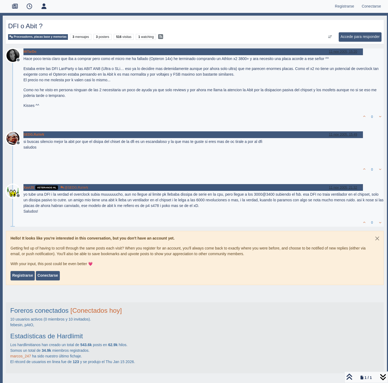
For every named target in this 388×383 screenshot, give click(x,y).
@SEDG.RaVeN (74, 187)
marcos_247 (20, 356)
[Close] (377, 238)
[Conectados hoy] (96, 310)
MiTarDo (29, 52)
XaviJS (28, 187)
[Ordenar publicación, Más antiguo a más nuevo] (329, 37)
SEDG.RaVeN (33, 134)
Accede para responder (360, 36)
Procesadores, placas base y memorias (38, 36)
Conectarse (47, 275)
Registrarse (22, 275)
